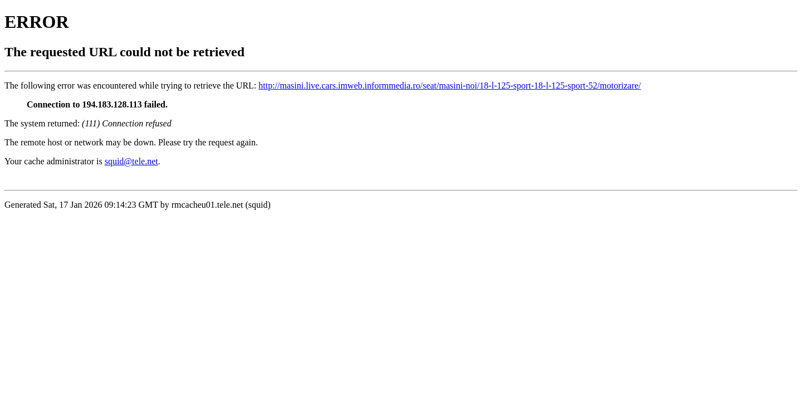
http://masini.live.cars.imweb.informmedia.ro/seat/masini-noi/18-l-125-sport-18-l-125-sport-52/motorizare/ (449, 85)
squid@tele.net (131, 161)
